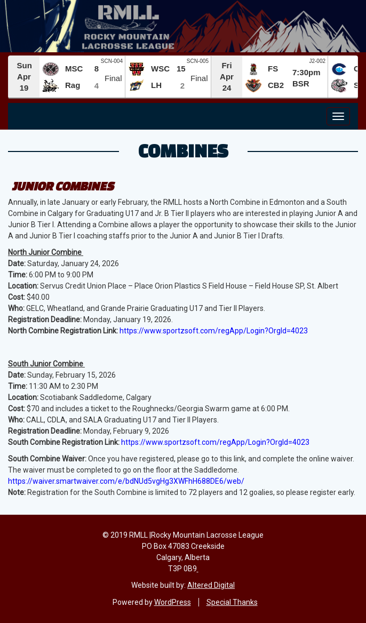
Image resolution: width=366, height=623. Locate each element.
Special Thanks (232, 602)
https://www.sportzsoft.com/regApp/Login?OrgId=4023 (214, 330)
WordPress (172, 602)
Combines (183, 150)
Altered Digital (211, 585)
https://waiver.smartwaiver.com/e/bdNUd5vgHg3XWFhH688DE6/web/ (126, 481)
